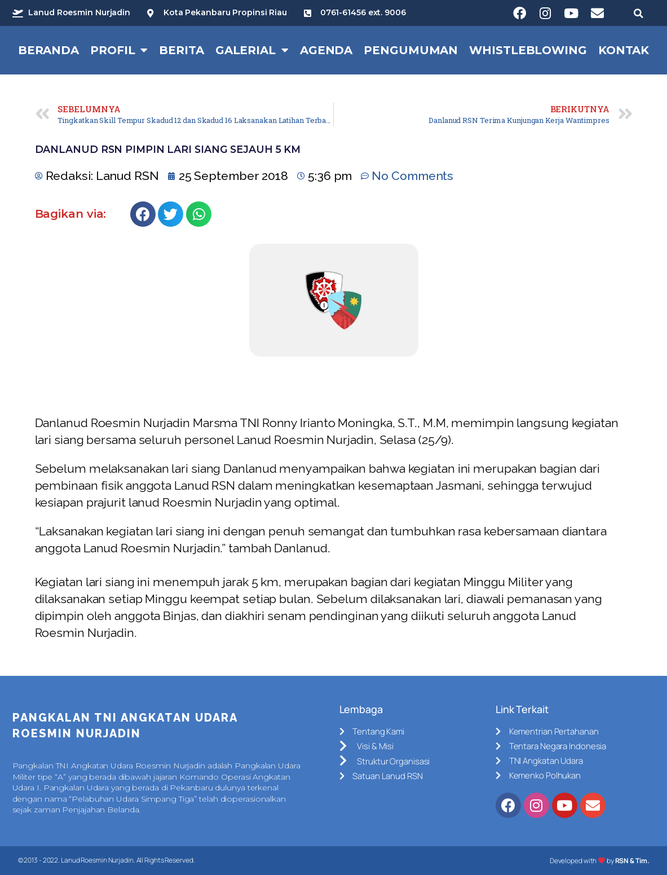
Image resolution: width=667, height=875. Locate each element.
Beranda (48, 50)
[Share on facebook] (143, 214)
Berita (181, 50)
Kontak (623, 50)
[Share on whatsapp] (198, 214)
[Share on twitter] (170, 214)
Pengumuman (411, 50)
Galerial (252, 50)
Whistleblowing (528, 50)
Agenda (326, 50)
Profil (119, 50)
